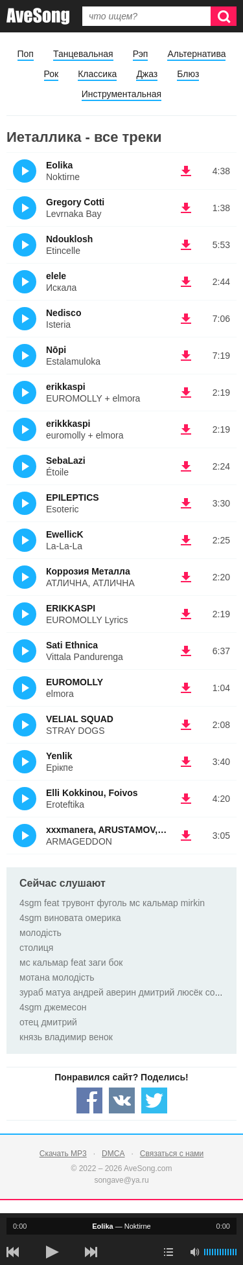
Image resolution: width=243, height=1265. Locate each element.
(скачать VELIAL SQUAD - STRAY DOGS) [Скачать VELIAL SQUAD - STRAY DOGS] (186, 724)
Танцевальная (83, 54)
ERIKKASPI (70, 608)
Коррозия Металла (88, 571)
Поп (25, 54)
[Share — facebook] (89, 1100)
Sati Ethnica (72, 645)
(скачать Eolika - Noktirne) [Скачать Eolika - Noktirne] (186, 171)
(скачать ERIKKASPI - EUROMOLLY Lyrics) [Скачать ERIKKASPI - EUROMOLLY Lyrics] (186, 614)
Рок (51, 74)
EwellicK (65, 534)
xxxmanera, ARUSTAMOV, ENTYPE (121, 830)
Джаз (146, 74)
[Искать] (224, 16)
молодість (40, 933)
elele (56, 276)
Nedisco (63, 313)
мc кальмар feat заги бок (70, 962)
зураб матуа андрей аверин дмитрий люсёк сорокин (129, 992)
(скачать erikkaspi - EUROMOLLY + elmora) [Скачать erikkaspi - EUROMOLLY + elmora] (186, 392)
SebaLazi (66, 460)
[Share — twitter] (154, 1100)
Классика (97, 74)
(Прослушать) (24, 171)
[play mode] (168, 1252)
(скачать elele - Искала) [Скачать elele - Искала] (186, 281)
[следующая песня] (90, 1252)
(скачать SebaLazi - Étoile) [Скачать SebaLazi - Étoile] (186, 466)
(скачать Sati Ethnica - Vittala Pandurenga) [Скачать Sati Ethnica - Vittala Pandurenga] (186, 651)
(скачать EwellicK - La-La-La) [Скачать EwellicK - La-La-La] (186, 540)
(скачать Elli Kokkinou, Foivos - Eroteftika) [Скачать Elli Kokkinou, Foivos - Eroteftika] (186, 798)
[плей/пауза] (51, 1252)
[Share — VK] (122, 1100)
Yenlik (59, 756)
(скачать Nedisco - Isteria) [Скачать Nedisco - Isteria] (186, 318)
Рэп (140, 54)
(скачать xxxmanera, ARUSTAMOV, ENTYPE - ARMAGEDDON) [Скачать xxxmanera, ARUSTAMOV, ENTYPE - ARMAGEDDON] (186, 835)
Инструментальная (121, 94)
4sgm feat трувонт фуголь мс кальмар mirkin (112, 903)
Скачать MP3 (63, 1153)
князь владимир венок (66, 1037)
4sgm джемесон (53, 1007)
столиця (36, 947)
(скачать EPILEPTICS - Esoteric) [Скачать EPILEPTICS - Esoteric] (186, 503)
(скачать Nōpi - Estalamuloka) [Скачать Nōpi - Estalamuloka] (186, 355)
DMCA (113, 1153)
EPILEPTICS (72, 497)
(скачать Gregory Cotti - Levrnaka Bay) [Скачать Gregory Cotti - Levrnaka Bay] (186, 208)
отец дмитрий (48, 1022)
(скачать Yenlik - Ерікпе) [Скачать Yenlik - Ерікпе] (186, 761)
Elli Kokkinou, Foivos (92, 793)
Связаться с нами (171, 1153)
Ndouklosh (69, 239)
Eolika (59, 165)
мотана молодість (56, 977)
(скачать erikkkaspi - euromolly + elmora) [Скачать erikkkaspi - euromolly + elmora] (186, 429)
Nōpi (56, 350)
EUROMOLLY (74, 682)
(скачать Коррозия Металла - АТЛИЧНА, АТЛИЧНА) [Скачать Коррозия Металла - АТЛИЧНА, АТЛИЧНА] (186, 577)
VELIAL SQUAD (79, 719)
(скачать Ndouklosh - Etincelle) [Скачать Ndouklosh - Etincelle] (186, 244)
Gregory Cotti (75, 202)
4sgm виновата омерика (70, 918)
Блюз (188, 74)
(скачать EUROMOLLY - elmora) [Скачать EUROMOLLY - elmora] (186, 688)
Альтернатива (196, 54)
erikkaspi (66, 387)
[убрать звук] (194, 1252)
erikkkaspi (68, 423)
